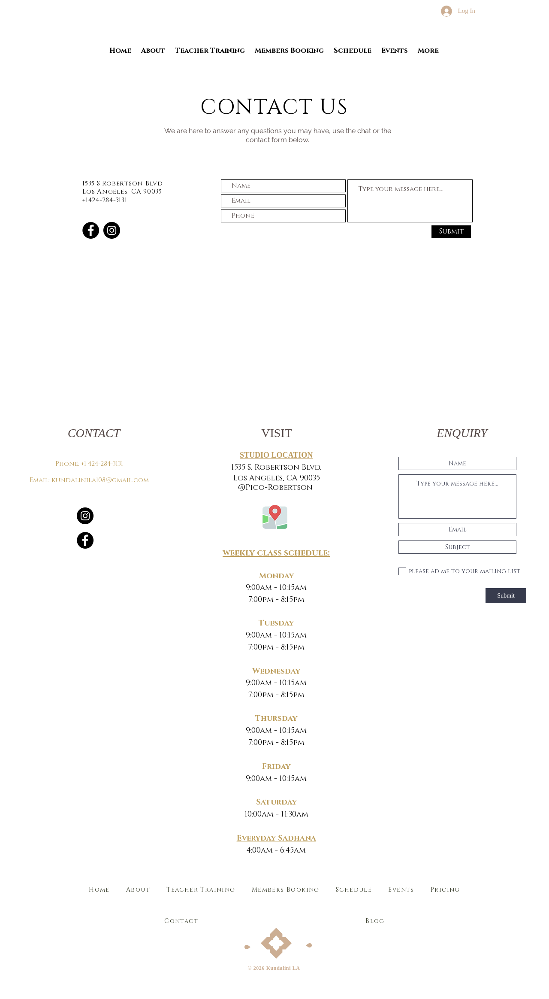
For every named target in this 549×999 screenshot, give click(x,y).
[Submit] (451, 231)
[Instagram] (111, 230)
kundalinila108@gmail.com (100, 480)
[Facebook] (90, 230)
